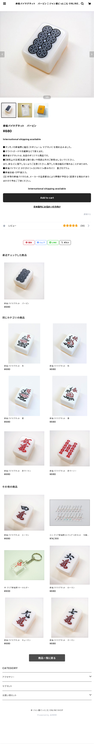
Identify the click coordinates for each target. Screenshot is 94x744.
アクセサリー (8, 677)
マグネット (7, 686)
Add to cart (47, 197)
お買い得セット (9, 695)
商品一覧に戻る (47, 658)
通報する (87, 214)
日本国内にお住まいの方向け (47, 206)
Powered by (47, 715)
